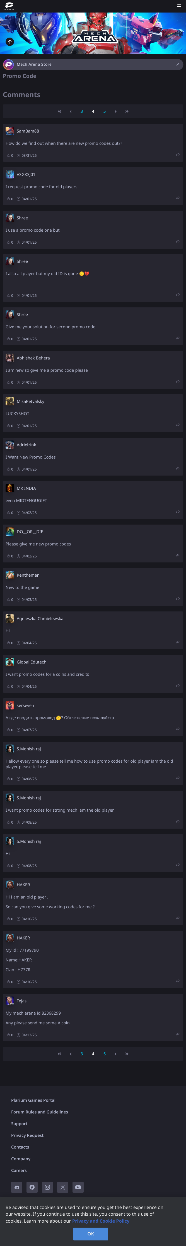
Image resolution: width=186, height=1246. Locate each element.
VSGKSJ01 (26, 174)
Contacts (20, 1147)
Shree (22, 218)
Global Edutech (31, 662)
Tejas (21, 1001)
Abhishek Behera (33, 358)
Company (20, 1159)
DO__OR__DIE (30, 532)
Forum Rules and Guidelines (39, 1112)
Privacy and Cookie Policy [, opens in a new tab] (100, 1221)
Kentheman (28, 575)
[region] (93, 1221)
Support (19, 1124)
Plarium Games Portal (33, 1100)
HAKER (23, 885)
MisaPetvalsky (30, 401)
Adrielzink (26, 445)
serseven (25, 705)
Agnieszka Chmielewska (40, 618)
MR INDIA (26, 488)
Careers (19, 1170)
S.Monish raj (29, 749)
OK (91, 1234)
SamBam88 (28, 131)
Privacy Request (27, 1135)
